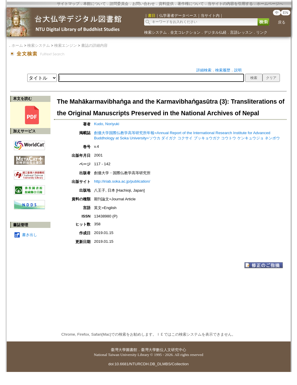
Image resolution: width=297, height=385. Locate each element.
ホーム (17, 45)
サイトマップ (68, 3)
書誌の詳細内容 (94, 45)
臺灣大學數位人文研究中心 (163, 350)
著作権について (191, 3)
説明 (238, 70)
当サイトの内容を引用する (230, 3)
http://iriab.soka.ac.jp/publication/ (122, 181)
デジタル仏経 (215, 32)
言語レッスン (241, 32)
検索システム (155, 32)
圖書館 (131, 350)
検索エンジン (65, 45)
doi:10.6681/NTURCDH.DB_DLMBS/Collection (148, 364)
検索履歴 (222, 70)
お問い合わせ (143, 3)
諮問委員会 (119, 3)
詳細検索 (203, 70)
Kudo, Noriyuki (106, 124)
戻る (281, 22)
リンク (261, 32)
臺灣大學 (118, 350)
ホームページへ (270, 3)
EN (285, 12)
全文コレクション (185, 32)
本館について (94, 3)
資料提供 (166, 3)
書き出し (29, 235)
